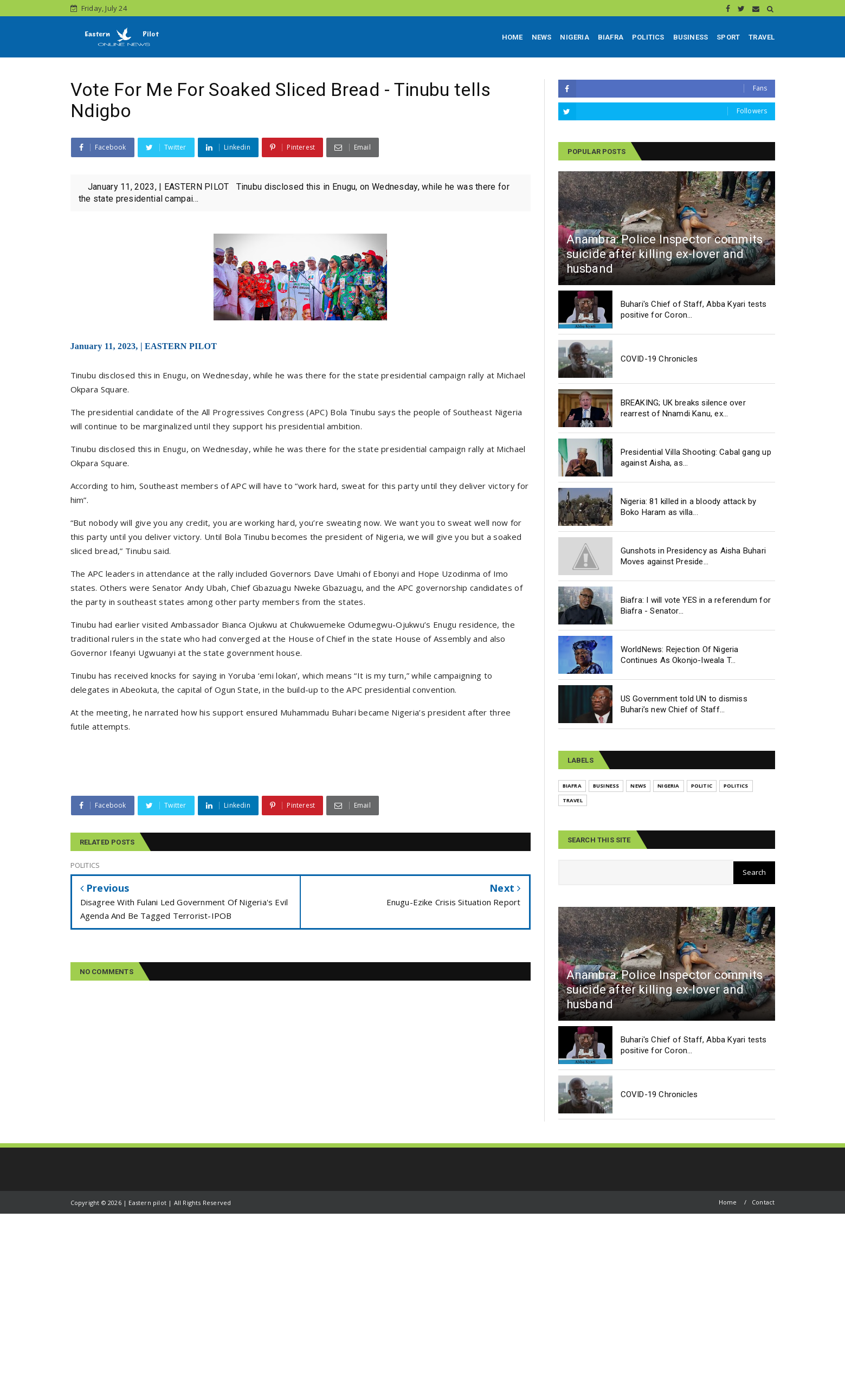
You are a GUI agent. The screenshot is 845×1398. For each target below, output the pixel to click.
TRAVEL (762, 37)
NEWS (542, 37)
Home (728, 1202)
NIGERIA (574, 37)
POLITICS (648, 37)
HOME (512, 37)
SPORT (728, 37)
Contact (763, 1202)
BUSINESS (690, 37)
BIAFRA (610, 37)
